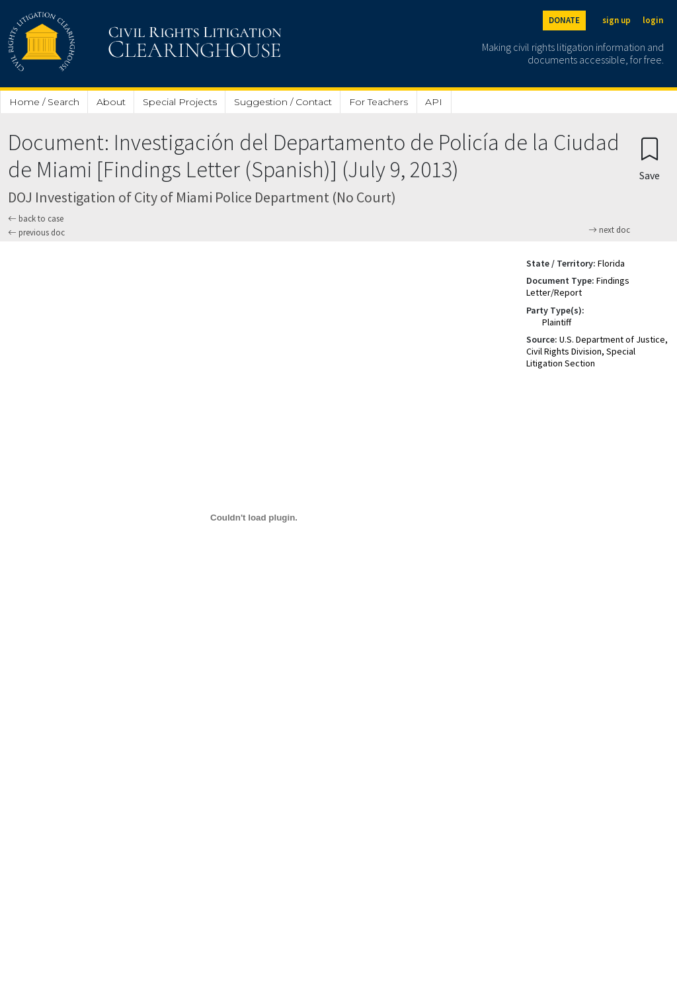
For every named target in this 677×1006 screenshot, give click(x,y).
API (433, 102)
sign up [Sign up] (616, 20)
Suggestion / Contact (283, 102)
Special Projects (180, 102)
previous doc (36, 232)
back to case (35, 218)
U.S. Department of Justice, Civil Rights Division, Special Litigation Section (597, 351)
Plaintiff (556, 322)
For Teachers (378, 102)
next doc (609, 230)
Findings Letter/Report (577, 286)
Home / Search (44, 102)
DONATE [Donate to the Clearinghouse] (564, 20)
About (111, 102)
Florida (611, 263)
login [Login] (653, 20)
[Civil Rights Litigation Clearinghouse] (107, 43)
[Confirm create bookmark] (649, 158)
